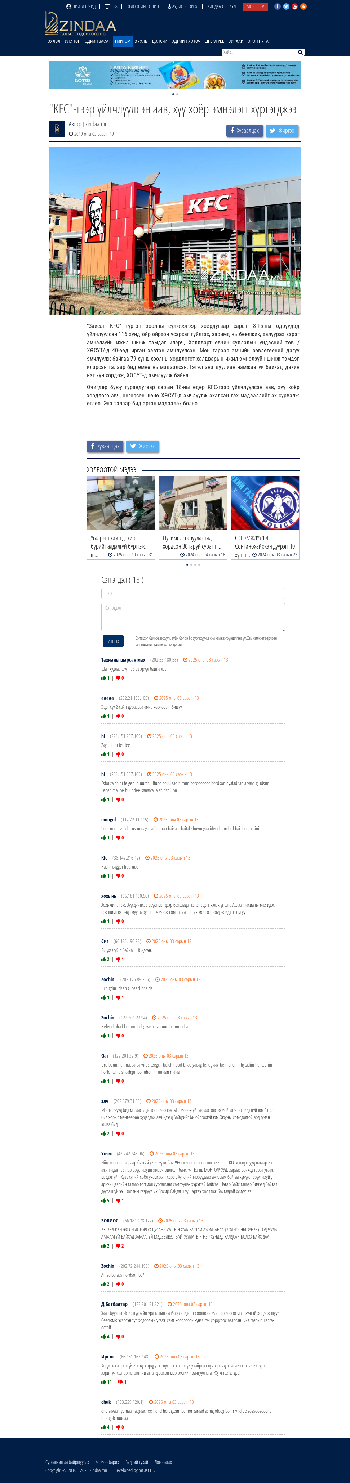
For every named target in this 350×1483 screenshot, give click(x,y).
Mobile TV (255, 6)
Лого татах (163, 1462)
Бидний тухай (136, 1462)
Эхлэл (54, 41)
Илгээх (113, 640)
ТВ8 (111, 6)
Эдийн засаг (98, 41)
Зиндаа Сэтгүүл (221, 6)
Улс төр (72, 41)
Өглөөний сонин (143, 6)
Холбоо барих (107, 1462)
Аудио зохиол (183, 6)
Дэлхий (159, 41)
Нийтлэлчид (81, 6)
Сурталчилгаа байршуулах (67, 1462)
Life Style (214, 41)
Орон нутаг (259, 41)
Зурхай (236, 41)
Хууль (141, 41)
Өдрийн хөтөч (186, 41)
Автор (75, 124)
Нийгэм (122, 41)
